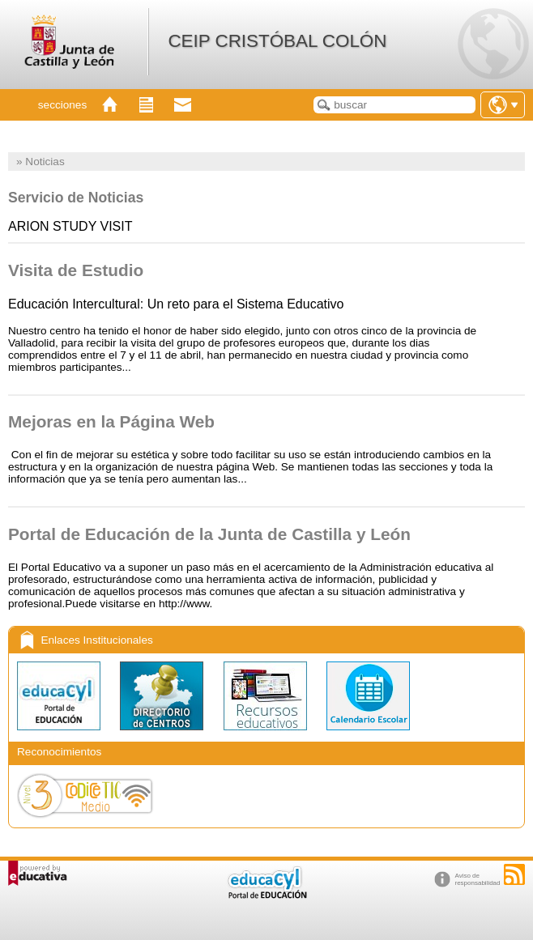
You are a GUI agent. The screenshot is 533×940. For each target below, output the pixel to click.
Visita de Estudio (75, 270)
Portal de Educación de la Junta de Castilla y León (209, 534)
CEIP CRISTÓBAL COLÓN (277, 41)
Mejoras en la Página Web (111, 421)
